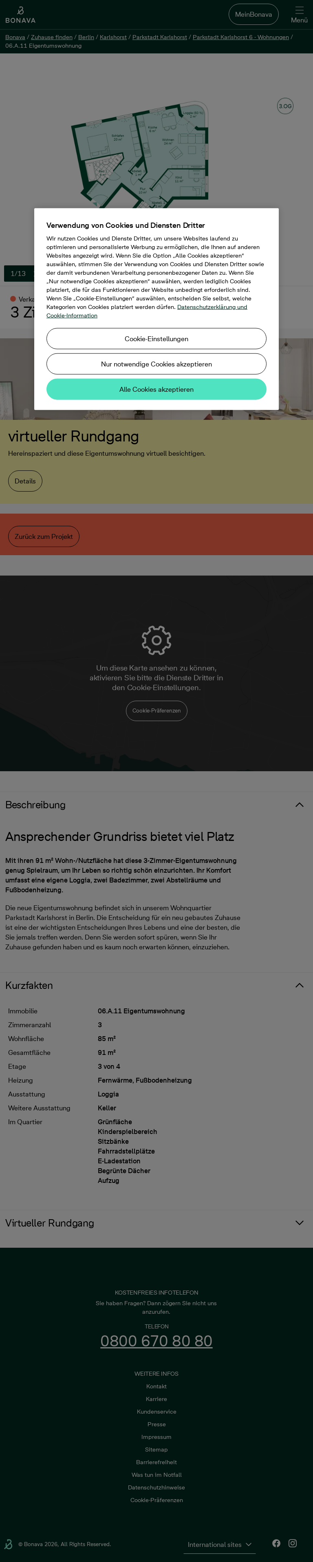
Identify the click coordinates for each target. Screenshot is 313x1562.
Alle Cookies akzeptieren (156, 389)
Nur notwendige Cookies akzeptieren (156, 364)
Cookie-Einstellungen (156, 338)
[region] (156, 309)
